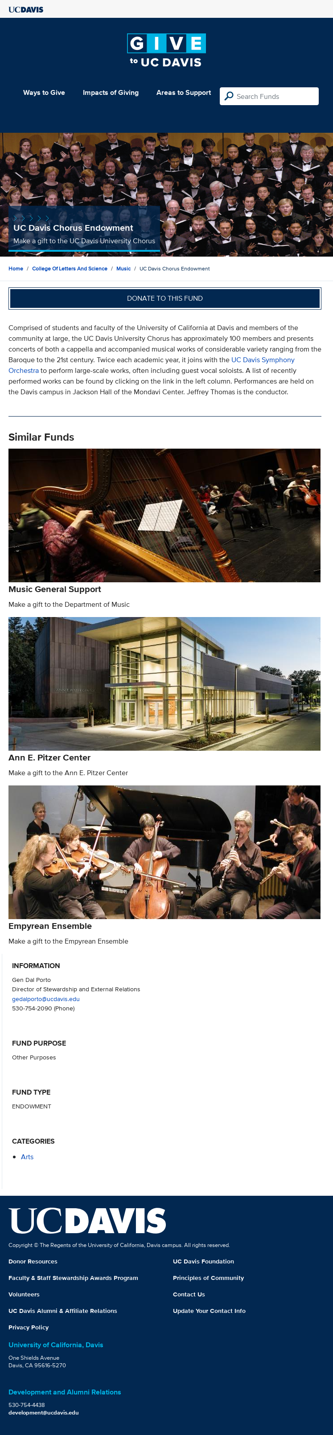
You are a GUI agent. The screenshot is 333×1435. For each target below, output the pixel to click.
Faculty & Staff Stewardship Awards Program (73, 1277)
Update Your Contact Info (209, 1310)
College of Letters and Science (69, 268)
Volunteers (24, 1294)
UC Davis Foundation (203, 1261)
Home (15, 268)
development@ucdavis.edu (43, 1412)
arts (27, 1157)
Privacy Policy (28, 1327)
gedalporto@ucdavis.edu (46, 998)
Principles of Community (208, 1277)
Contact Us (189, 1294)
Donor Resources (33, 1261)
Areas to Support (183, 92)
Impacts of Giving (111, 92)
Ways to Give (44, 92)
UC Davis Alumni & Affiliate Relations (62, 1310)
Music (123, 268)
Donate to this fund (165, 298)
